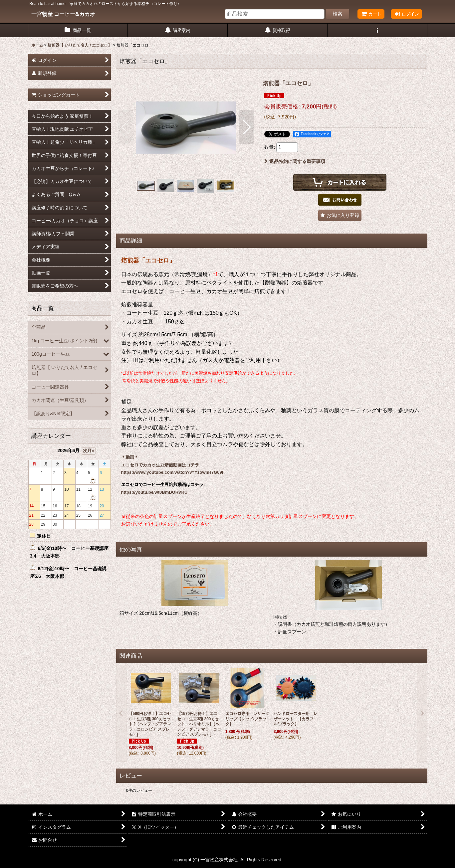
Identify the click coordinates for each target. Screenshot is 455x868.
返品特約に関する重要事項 (294, 161)
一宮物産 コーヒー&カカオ (63, 14)
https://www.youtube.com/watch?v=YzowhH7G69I (172, 472)
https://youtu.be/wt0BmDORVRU (154, 492)
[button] (377, 30)
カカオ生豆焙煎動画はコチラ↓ (172, 464)
